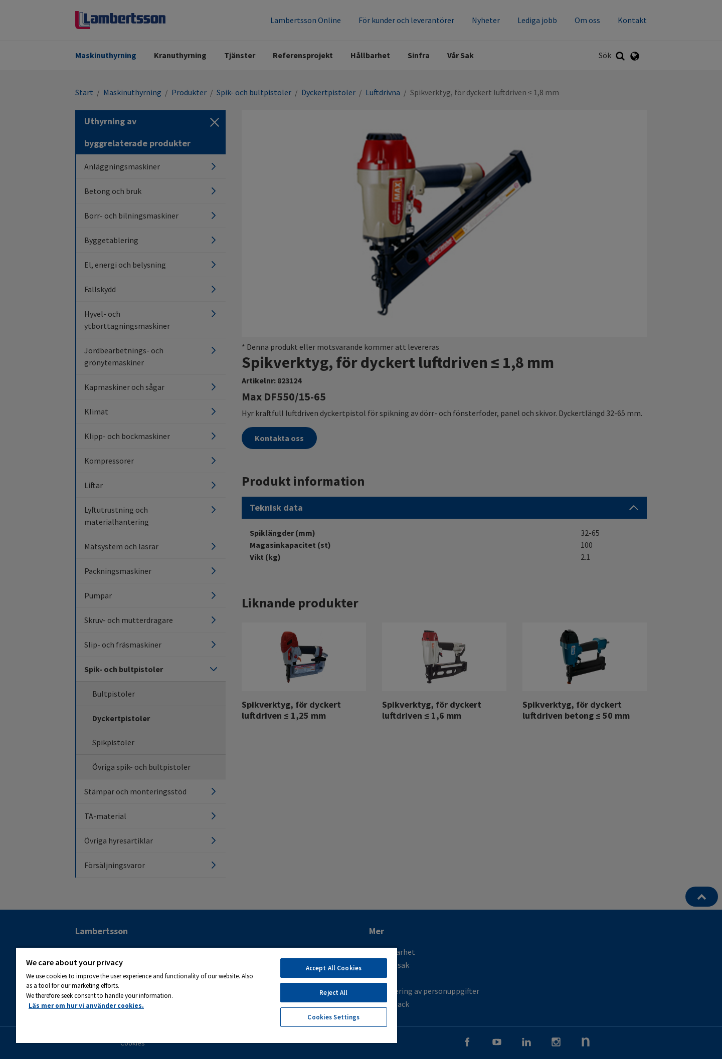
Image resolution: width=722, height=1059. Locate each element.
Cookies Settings (333, 1017)
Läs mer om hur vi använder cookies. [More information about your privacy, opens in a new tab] (86, 1005)
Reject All (333, 992)
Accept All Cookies (334, 968)
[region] (206, 995)
